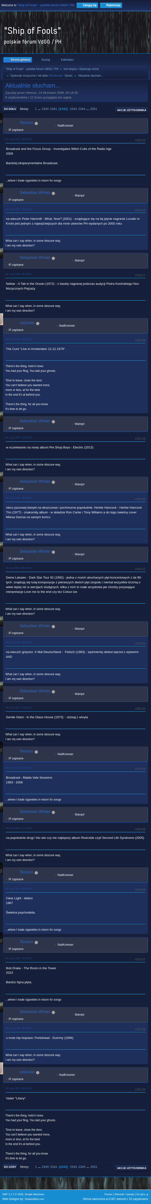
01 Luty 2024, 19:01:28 (18, 139)
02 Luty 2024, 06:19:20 (18, 274)
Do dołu (10, 109)
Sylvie (68, 75)
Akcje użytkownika (131, 110)
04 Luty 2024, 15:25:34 (18, 767)
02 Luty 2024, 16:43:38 (18, 497)
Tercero (26, 122)
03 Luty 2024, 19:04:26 (18, 642)
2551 (93, 109)
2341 (53, 109)
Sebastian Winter (35, 192)
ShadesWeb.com (34, 1199)
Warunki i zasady (124, 1194)
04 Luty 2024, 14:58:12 (18, 707)
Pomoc (109, 1194)
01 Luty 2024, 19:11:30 (18, 209)
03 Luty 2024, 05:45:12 (18, 567)
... (39, 109)
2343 (73, 109)
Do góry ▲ (143, 1194)
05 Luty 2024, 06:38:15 (18, 1088)
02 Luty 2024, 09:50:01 (18, 339)
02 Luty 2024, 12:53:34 (18, 437)
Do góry (10, 1166)
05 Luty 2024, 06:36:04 (18, 1028)
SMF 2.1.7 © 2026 (12, 1194)
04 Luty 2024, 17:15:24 (18, 828)
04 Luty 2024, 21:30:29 (18, 958)
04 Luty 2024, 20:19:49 (18, 888)
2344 (81, 109)
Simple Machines (34, 1194)
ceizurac (27, 322)
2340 (45, 109)
